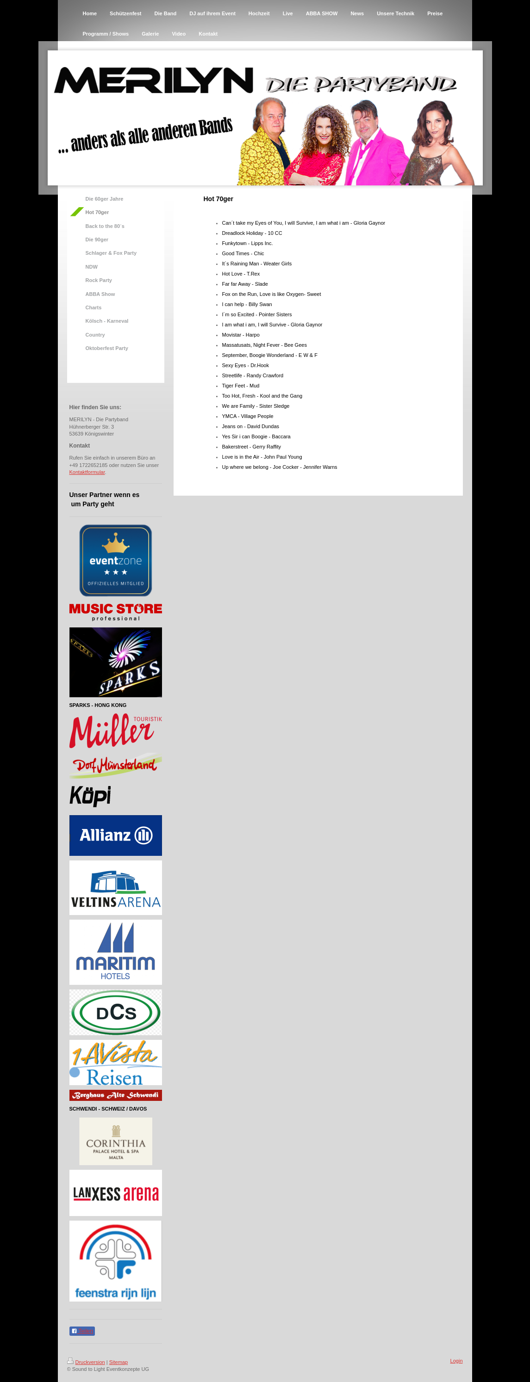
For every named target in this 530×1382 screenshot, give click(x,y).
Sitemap (118, 1362)
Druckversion (86, 1362)
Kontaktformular (87, 472)
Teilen (82, 1331)
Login (456, 1361)
